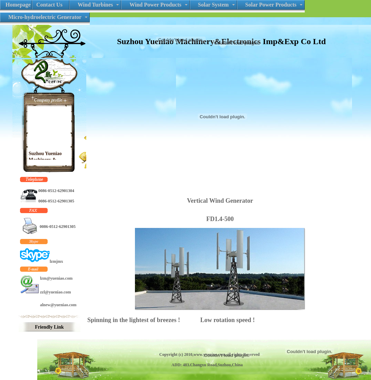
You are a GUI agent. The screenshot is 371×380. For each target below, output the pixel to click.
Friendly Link (49, 327)
